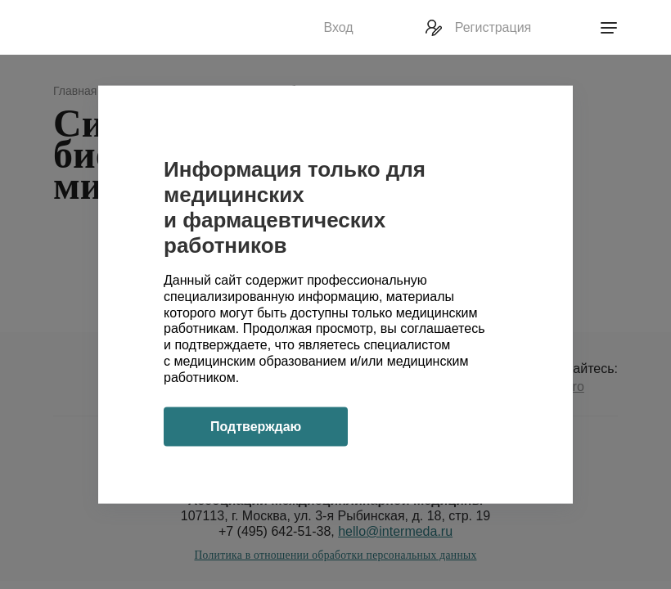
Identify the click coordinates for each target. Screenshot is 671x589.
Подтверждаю (255, 426)
